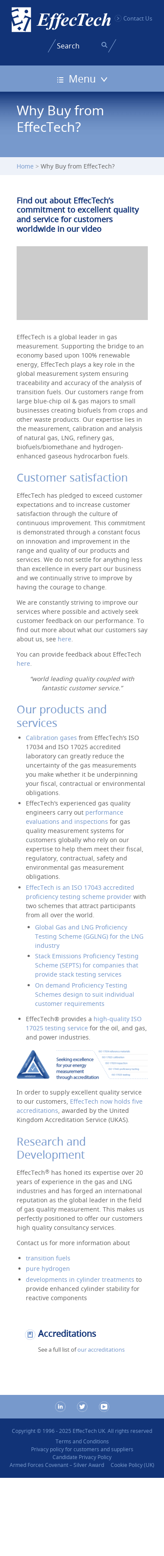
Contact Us (137, 18)
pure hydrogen (48, 1268)
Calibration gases (51, 737)
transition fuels (48, 1258)
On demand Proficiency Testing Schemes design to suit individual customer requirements (84, 994)
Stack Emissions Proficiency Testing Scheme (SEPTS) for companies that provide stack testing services (87, 965)
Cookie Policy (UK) (132, 1465)
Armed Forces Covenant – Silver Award (57, 1465)
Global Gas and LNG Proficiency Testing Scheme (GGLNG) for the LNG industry (89, 936)
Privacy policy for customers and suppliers (82, 1449)
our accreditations (101, 1349)
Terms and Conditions (82, 1441)
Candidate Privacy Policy (82, 1457)
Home (25, 166)
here (64, 639)
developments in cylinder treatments (80, 1279)
